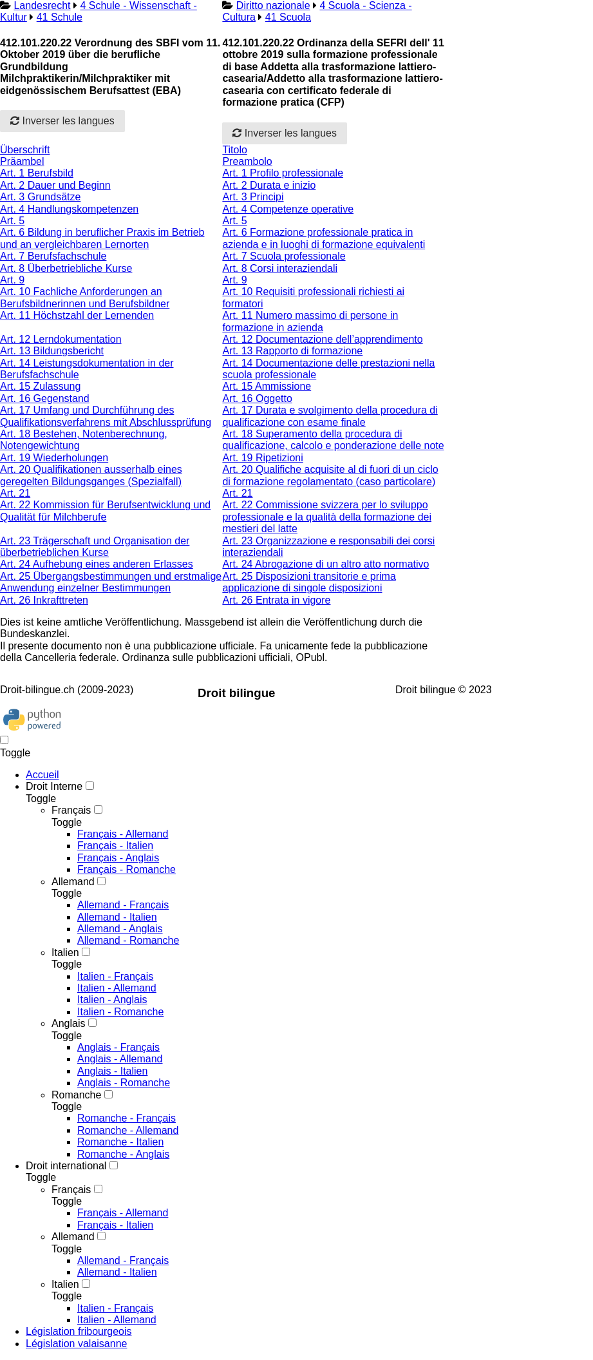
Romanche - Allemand (127, 1130)
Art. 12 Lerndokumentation (61, 339)
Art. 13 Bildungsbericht (52, 350)
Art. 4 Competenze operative (287, 209)
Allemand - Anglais (120, 928)
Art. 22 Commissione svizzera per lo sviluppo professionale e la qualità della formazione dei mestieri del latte (326, 516)
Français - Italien (115, 845)
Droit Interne (54, 786)
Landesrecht (42, 5)
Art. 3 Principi (252, 196)
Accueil (42, 774)
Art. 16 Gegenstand (44, 398)
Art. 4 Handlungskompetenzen (69, 209)
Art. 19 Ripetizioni (262, 457)
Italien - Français (115, 976)
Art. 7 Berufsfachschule (53, 256)
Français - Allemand (122, 833)
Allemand (73, 881)
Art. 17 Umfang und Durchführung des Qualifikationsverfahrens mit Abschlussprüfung (105, 416)
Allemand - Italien (117, 917)
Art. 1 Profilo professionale (282, 173)
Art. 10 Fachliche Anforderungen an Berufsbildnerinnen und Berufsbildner (84, 297)
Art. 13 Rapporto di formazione (292, 350)
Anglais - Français (118, 1047)
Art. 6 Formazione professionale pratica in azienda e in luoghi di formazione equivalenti (323, 238)
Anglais (68, 1023)
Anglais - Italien (112, 1071)
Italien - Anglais (112, 999)
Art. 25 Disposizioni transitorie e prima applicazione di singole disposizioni (308, 582)
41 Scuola (288, 17)
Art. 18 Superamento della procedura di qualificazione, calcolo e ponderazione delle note (333, 439)
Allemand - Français (123, 904)
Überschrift (25, 149)
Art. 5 (12, 220)
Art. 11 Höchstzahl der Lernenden (77, 315)
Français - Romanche (126, 869)
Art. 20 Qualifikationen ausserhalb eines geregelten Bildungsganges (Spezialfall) (91, 475)
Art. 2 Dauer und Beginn (55, 185)
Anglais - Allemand (120, 1058)
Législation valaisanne (76, 1343)
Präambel (22, 161)
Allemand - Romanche (128, 940)
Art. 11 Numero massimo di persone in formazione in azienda (310, 321)
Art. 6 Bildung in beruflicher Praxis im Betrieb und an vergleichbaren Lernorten (102, 238)
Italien (65, 952)
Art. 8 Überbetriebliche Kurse (66, 268)
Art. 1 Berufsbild (36, 173)
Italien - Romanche (120, 1011)
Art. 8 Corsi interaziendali (279, 268)
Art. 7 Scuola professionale (283, 256)
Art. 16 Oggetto (257, 398)
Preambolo (247, 161)
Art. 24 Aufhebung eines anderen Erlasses (96, 564)
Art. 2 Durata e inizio (268, 185)
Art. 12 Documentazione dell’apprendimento (322, 339)
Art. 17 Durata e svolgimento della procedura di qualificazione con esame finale (329, 416)
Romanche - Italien (120, 1141)
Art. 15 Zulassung (40, 386)
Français (71, 810)
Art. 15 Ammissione (266, 386)
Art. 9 (12, 279)
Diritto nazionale (273, 5)
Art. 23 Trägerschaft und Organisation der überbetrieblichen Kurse (94, 546)
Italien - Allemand (116, 987)
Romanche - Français (126, 1118)
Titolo (234, 149)
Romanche (76, 1094)
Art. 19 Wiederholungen (54, 457)
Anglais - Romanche (123, 1082)
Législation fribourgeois (79, 1331)
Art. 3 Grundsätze (40, 196)
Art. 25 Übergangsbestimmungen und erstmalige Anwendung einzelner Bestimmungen (110, 582)
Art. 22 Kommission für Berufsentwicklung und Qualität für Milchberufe (105, 510)
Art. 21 (15, 493)
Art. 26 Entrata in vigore (276, 600)
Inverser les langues (62, 120)
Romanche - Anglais (123, 1154)
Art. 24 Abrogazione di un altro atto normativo (325, 564)
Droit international (66, 1165)
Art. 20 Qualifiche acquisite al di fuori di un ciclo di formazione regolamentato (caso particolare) (330, 475)
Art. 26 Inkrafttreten (44, 600)
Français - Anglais (118, 857)
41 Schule (59, 17)
